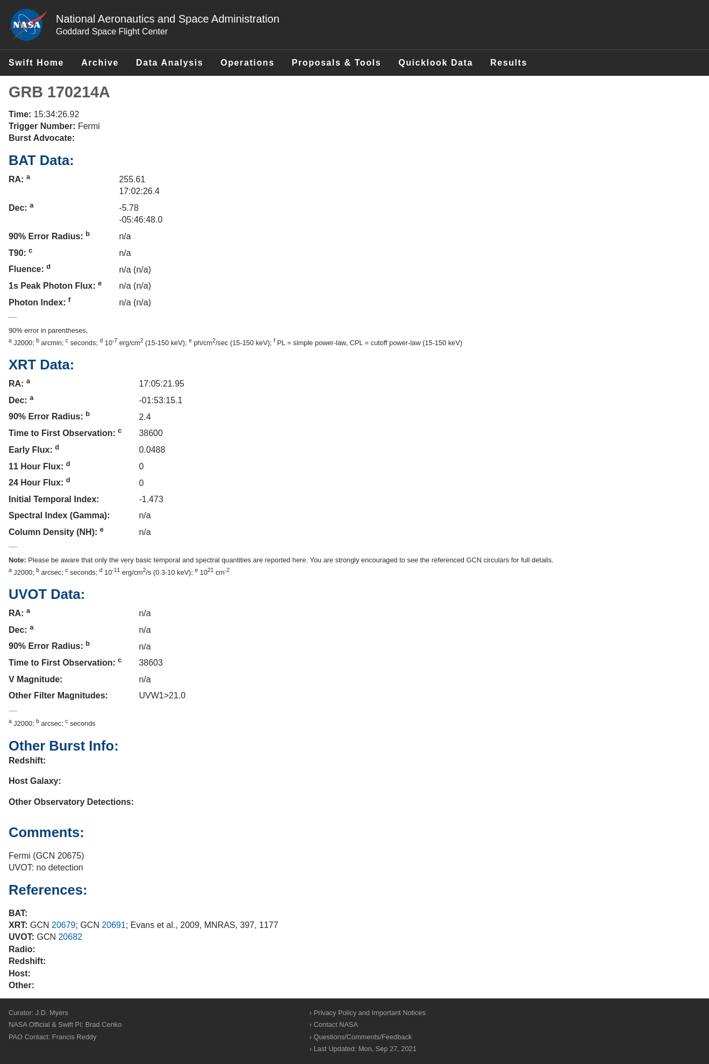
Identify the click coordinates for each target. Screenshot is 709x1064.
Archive (100, 62)
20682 (70, 936)
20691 (114, 925)
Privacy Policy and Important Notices (369, 1013)
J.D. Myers (51, 1013)
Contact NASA (335, 1024)
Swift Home (36, 62)
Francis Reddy (74, 1037)
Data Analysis (169, 62)
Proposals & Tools (336, 62)
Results (508, 62)
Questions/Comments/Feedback (362, 1037)
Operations (247, 62)
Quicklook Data (435, 62)
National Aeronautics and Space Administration (168, 19)
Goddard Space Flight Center (112, 31)
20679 (64, 925)
